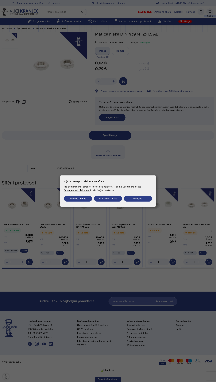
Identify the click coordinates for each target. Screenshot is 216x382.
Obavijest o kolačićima (77, 190)
